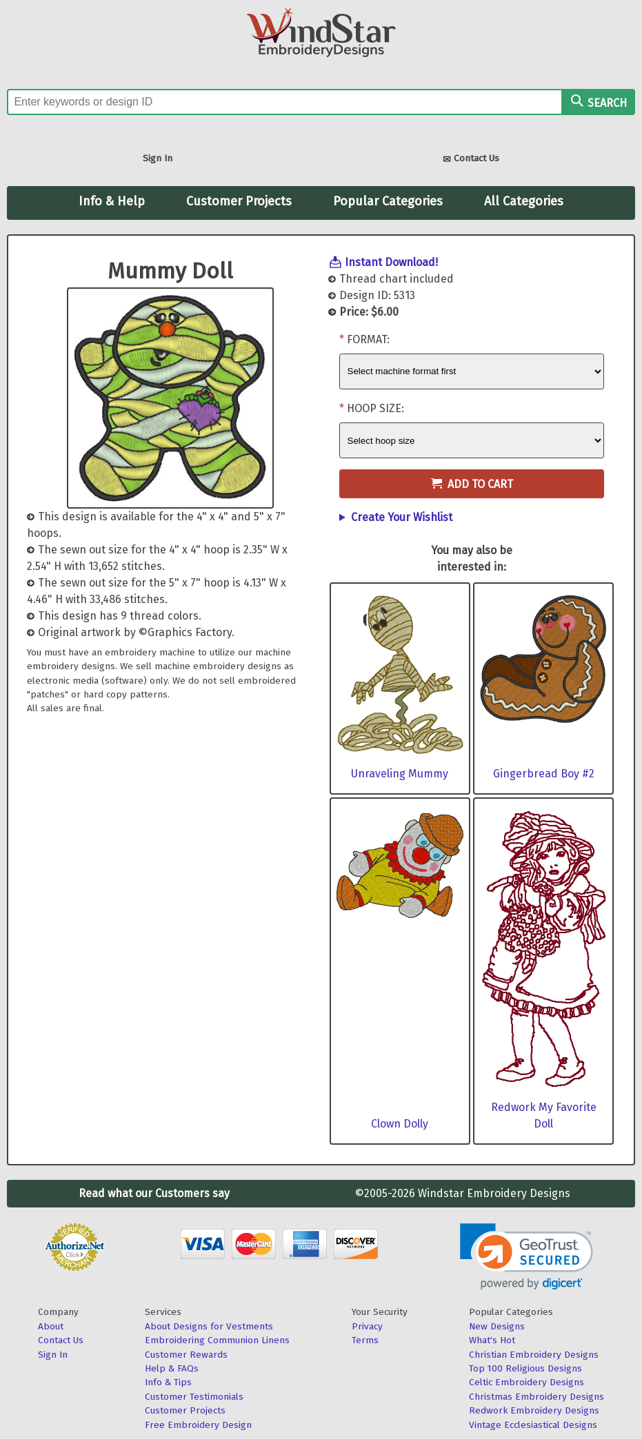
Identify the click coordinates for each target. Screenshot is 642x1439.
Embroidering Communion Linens (217, 1340)
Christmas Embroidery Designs (536, 1396)
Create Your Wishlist (401, 517)
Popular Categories (388, 201)
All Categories (523, 201)
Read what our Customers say (154, 1193)
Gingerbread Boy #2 (543, 773)
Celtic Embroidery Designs (526, 1382)
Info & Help (112, 201)
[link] (526, 1257)
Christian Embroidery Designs (534, 1354)
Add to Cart (472, 484)
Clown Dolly (399, 1123)
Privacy (367, 1326)
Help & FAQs (172, 1368)
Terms (365, 1340)
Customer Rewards (186, 1354)
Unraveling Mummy (399, 773)
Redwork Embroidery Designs (534, 1410)
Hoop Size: (375, 408)
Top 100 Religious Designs (525, 1368)
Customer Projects (239, 201)
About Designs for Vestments (209, 1326)
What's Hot (492, 1340)
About (50, 1326)
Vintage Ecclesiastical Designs (533, 1425)
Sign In (157, 158)
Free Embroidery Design (198, 1425)
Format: (368, 339)
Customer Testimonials (194, 1396)
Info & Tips (168, 1382)
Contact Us (471, 159)
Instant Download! (391, 262)
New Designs (497, 1326)
